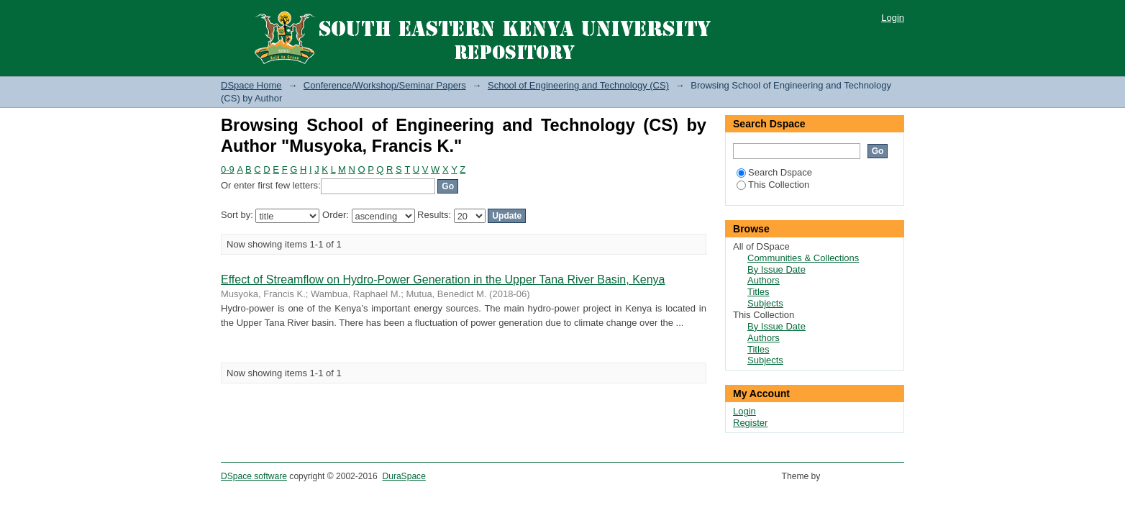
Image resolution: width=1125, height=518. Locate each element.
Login (892, 17)
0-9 (227, 169)
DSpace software (254, 476)
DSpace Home (251, 85)
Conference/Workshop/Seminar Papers (385, 85)
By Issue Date (776, 269)
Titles (758, 291)
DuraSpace (403, 476)
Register (750, 422)
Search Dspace (774, 172)
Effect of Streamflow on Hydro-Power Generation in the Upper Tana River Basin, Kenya (443, 279)
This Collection (773, 184)
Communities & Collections (803, 258)
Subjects (765, 303)
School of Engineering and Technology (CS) (578, 85)
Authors (763, 280)
